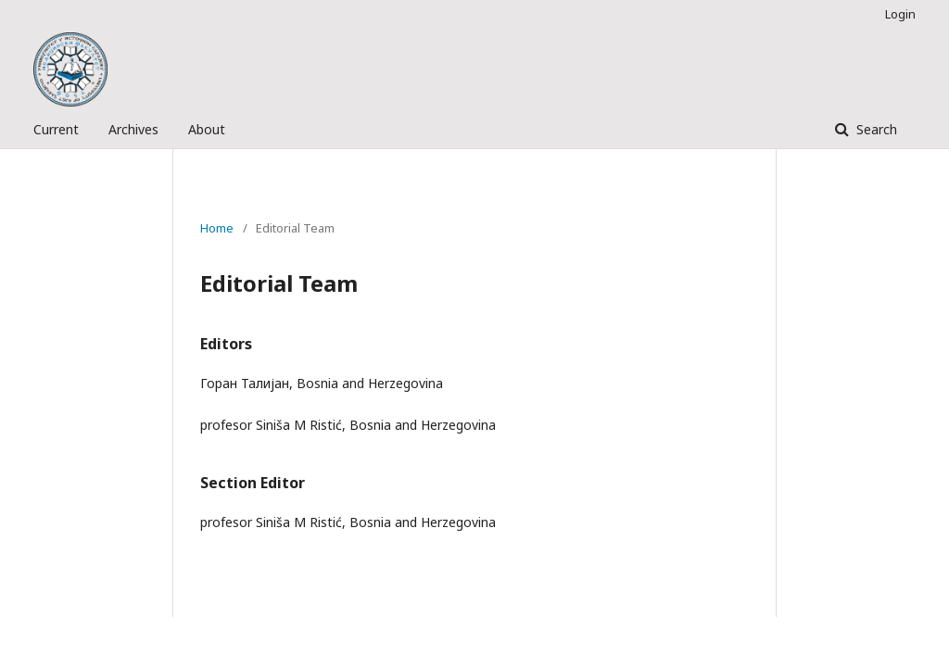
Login (900, 14)
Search (875, 129)
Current (56, 129)
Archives (133, 129)
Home (217, 228)
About (206, 129)
